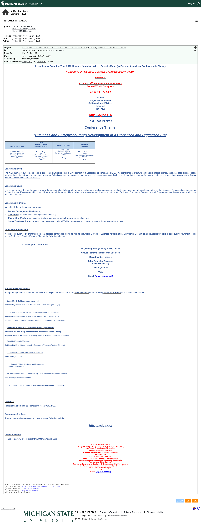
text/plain (26, 61)
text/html (41, 61)
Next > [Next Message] (31, 36)
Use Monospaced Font (22, 26)
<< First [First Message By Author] (16, 41)
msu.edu (100, 516)
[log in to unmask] (55, 50)
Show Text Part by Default (24, 29)
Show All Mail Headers (22, 31)
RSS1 (188, 501)
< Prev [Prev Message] (24, 36)
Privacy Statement (133, 512)
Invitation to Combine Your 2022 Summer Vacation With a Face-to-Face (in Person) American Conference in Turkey (74, 47)
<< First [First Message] (16, 36)
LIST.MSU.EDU (8, 509)
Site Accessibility (155, 512)
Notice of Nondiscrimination (117, 516)
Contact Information (109, 512)
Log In (191, 3)
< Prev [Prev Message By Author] (24, 41)
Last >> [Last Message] (39, 36)
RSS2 (195, 501)
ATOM (180, 501)
